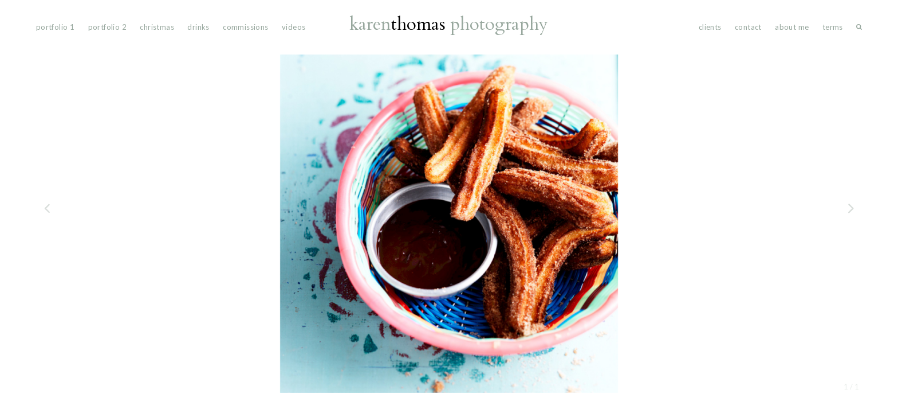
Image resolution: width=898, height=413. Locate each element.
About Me (792, 27)
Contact (748, 27)
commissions (245, 27)
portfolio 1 (55, 27)
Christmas (157, 27)
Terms (832, 27)
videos (293, 27)
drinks (198, 27)
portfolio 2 (107, 27)
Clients (710, 27)
